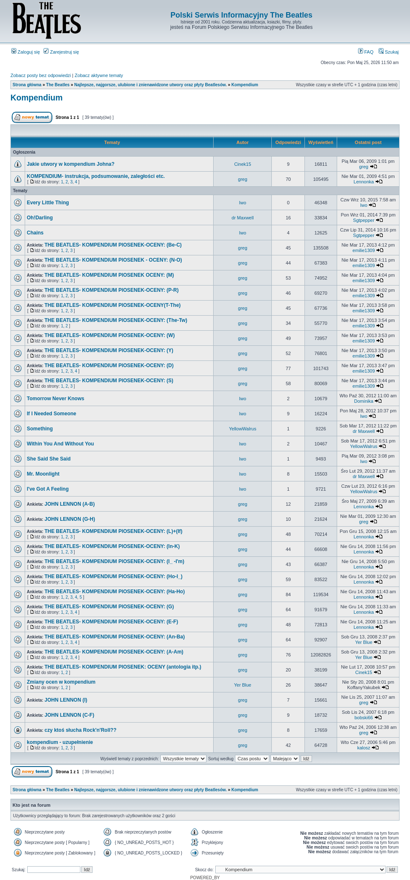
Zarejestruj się (61, 51)
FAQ (366, 51)
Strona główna (27, 84)
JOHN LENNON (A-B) (69, 504)
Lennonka (363, 181)
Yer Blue (363, 642)
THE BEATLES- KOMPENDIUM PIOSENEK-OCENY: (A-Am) (113, 652)
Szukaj (389, 51)
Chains (35, 233)
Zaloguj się (25, 51)
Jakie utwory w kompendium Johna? (70, 164)
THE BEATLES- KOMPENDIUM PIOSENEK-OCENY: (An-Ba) (114, 637)
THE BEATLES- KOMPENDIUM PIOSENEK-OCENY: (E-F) (111, 622)
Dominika (364, 401)
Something (40, 429)
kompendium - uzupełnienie (60, 742)
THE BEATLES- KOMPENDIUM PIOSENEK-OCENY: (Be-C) (113, 245)
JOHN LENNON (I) (65, 700)
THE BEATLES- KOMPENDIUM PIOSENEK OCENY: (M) (109, 275)
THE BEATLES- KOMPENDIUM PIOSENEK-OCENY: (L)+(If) (113, 531)
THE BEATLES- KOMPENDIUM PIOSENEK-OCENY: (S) (108, 380)
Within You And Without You (60, 444)
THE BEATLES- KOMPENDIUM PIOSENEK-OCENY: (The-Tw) (115, 320)
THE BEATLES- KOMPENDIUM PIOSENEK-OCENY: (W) (109, 335)
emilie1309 (364, 250)
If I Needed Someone (51, 414)
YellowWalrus (242, 428)
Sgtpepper (363, 220)
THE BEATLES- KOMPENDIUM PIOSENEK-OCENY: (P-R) (111, 290)
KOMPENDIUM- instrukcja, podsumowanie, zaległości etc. (96, 176)
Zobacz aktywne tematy (99, 75)
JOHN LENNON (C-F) (69, 715)
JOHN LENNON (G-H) (69, 519)
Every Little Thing (48, 203)
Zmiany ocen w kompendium (61, 682)
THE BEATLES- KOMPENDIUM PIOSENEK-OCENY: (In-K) (112, 546)
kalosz (363, 747)
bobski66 (363, 717)
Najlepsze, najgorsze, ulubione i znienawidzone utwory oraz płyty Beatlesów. (150, 84)
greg (363, 166)
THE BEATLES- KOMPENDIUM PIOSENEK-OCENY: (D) (108, 365)
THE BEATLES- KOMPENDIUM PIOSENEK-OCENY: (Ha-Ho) (114, 591)
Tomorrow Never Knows (55, 398)
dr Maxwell (243, 217)
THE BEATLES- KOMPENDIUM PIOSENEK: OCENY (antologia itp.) (122, 667)
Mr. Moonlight (43, 474)
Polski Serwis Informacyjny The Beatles (241, 15)
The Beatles (58, 84)
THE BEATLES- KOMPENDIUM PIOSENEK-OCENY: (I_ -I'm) (114, 561)
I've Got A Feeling (48, 489)
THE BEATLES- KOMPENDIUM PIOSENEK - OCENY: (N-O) (113, 260)
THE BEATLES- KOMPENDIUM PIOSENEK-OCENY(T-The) (112, 305)
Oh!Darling (40, 218)
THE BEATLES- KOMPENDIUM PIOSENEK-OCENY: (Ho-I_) (113, 576)
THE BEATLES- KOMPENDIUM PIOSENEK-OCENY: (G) (109, 607)
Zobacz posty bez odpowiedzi (40, 75)
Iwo (242, 202)
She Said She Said (49, 459)
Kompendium (245, 84)
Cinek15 (242, 164)
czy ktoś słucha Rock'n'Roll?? (80, 730)
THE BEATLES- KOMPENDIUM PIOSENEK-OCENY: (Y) (108, 350)
